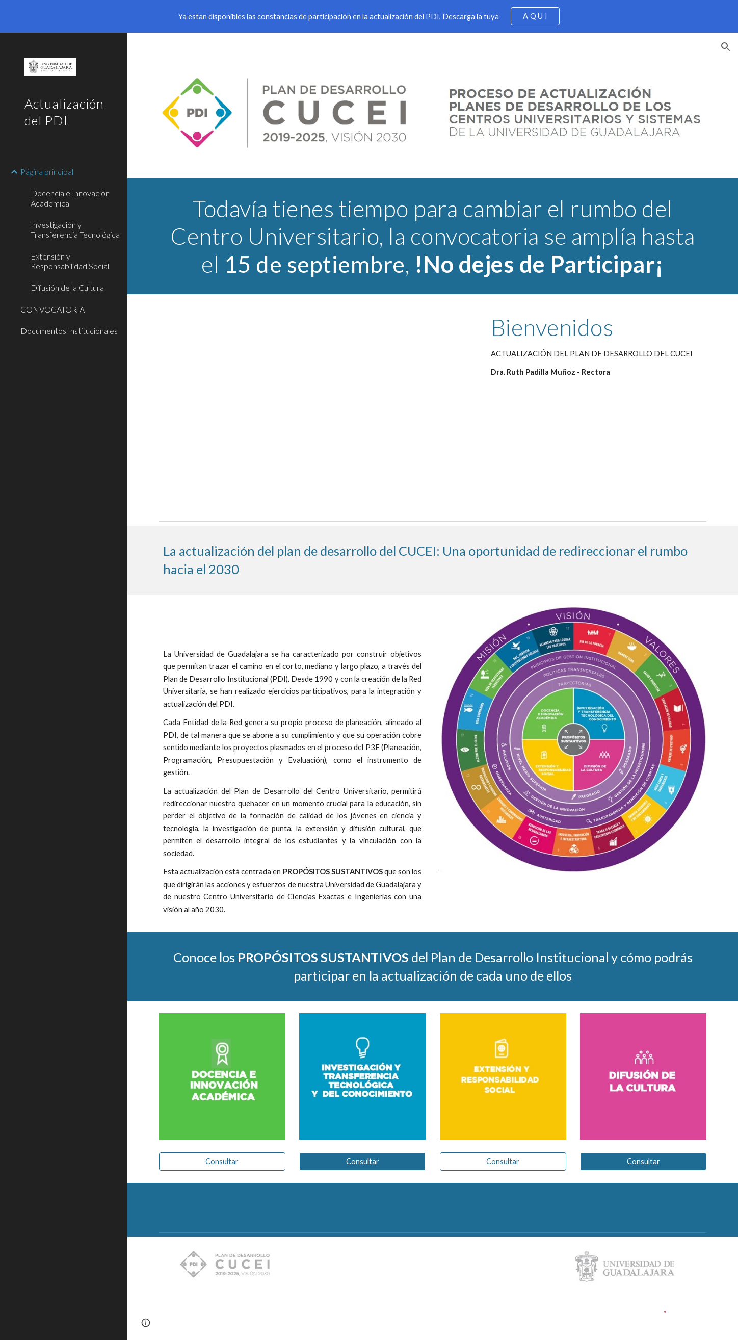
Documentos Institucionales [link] (69, 331)
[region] (369, 16)
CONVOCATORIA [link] (52, 309)
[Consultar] (222, 1161)
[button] (726, 47)
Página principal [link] (46, 171)
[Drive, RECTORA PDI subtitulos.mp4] (315, 405)
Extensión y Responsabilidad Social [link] (70, 261)
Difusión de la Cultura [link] (67, 287)
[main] (432, 236)
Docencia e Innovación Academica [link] (70, 198)
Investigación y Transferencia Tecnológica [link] (75, 229)
